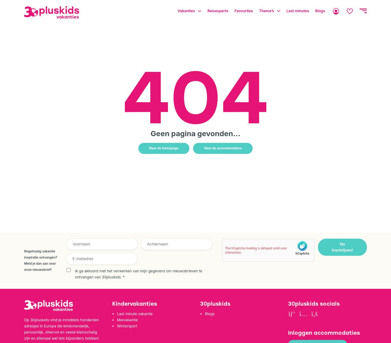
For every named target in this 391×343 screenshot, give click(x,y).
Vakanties (186, 11)
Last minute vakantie (135, 313)
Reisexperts (217, 11)
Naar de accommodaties (223, 148)
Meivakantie (127, 320)
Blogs (320, 11)
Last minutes (298, 11)
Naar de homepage (164, 148)
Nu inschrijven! (342, 247)
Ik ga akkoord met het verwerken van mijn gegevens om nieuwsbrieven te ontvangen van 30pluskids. (138, 274)
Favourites (243, 11)
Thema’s (266, 11)
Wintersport (127, 326)
